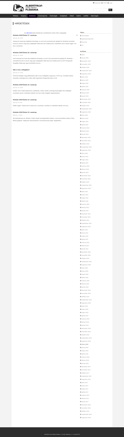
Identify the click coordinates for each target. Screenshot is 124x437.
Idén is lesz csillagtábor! (21, 70)
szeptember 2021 (87, 223)
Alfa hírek (29, 33)
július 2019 (85, 306)
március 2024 (85, 128)
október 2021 (85, 220)
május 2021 (85, 236)
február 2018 (85, 360)
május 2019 (85, 312)
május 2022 (85, 198)
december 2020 (86, 252)
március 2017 (85, 395)
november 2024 (86, 102)
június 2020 (85, 271)
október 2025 (85, 67)
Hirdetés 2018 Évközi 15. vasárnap (25, 85)
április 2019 (85, 315)
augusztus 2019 (86, 303)
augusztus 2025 (86, 73)
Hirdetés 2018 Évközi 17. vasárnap (25, 35)
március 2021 (85, 242)
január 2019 (85, 325)
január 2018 (85, 363)
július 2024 (85, 115)
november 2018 (86, 331)
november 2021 (86, 217)
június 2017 (85, 385)
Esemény (84, 42)
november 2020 (86, 255)
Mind (83, 54)
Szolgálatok (63, 16)
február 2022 (85, 207)
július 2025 (85, 77)
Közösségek (53, 16)
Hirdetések (32, 16)
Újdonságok (94, 16)
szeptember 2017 (87, 376)
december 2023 (86, 137)
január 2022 (85, 210)
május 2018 (85, 350)
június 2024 (85, 118)
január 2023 (85, 172)
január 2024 (85, 134)
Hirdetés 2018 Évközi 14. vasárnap (25, 100)
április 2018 (85, 354)
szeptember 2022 (87, 185)
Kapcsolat (97, 3)
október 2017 (85, 373)
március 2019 (85, 319)
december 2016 (86, 405)
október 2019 (85, 296)
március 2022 (85, 204)
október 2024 (85, 105)
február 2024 (85, 131)
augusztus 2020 (86, 264)
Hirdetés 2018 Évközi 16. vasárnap (25, 52)
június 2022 (85, 194)
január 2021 (85, 249)
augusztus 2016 (86, 417)
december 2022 (86, 175)
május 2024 (85, 121)
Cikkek (72, 16)
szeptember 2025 (87, 70)
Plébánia (15, 16)
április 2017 (85, 392)
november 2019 (86, 293)
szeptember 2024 (87, 109)
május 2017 (85, 389)
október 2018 (85, 334)
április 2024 (85, 124)
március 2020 (85, 280)
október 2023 (85, 144)
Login (110, 3)
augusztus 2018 (86, 341)
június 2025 (85, 80)
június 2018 (85, 347)
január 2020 (85, 287)
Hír (82, 45)
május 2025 (85, 83)
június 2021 (85, 233)
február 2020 (85, 284)
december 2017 (86, 366)
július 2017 (85, 382)
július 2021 (85, 229)
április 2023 (85, 163)
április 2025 (85, 86)
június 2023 (85, 156)
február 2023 (85, 169)
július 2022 (85, 191)
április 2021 (85, 239)
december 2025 (86, 61)
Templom (24, 16)
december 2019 (86, 290)
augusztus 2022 (86, 188)
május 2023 (85, 159)
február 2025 (85, 93)
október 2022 (85, 182)
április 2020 (85, 277)
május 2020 (85, 274)
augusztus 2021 (86, 226)
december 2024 (86, 99)
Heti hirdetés (85, 35)
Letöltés (85, 16)
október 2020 (85, 258)
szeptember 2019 (87, 299)
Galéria (78, 16)
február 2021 (85, 245)
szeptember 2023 (87, 147)
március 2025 (85, 89)
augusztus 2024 (86, 112)
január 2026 (85, 58)
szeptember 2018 (87, 338)
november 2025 (86, 64)
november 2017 (86, 370)
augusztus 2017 (86, 379)
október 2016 (85, 411)
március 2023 (85, 166)
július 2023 (85, 153)
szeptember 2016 (87, 414)
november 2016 (86, 408)
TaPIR (104, 3)
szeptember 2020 (87, 261)
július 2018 (85, 344)
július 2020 (85, 268)
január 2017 (85, 401)
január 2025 (85, 96)
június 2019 (85, 309)
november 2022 (86, 179)
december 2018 (86, 328)
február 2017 (85, 398)
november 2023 (86, 140)
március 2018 (85, 357)
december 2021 (86, 214)
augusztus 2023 (86, 150)
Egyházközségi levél (87, 39)
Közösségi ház (42, 16)
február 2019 (85, 322)
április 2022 (85, 201)
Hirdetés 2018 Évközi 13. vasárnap (25, 112)
